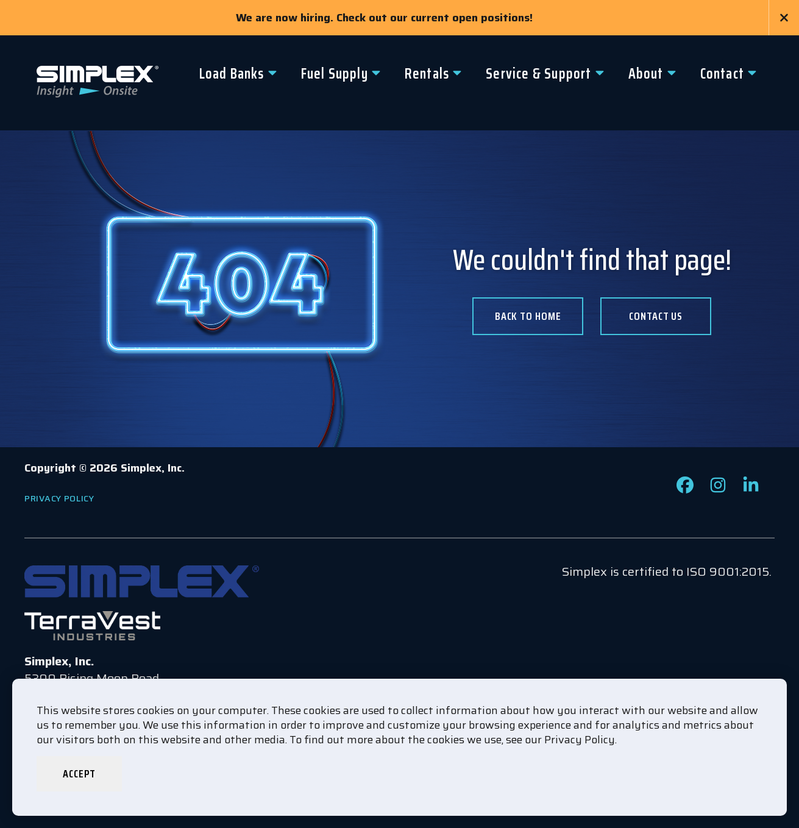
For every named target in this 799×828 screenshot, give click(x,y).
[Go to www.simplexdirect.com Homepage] (97, 82)
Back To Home (528, 316)
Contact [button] (722, 73)
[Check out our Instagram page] (717, 489)
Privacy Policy (59, 498)
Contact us (656, 316)
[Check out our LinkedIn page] (750, 489)
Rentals (427, 73)
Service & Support (538, 73)
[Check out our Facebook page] (685, 489)
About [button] (646, 73)
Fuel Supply (334, 73)
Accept (79, 773)
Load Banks (232, 73)
